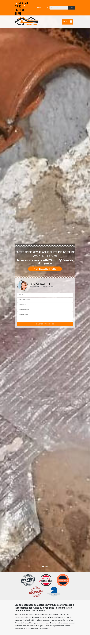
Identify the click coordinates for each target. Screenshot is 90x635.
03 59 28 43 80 (21, 4)
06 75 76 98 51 (20, 10)
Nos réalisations (45, 268)
